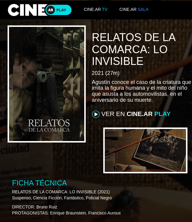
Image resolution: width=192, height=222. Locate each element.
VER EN (131, 114)
